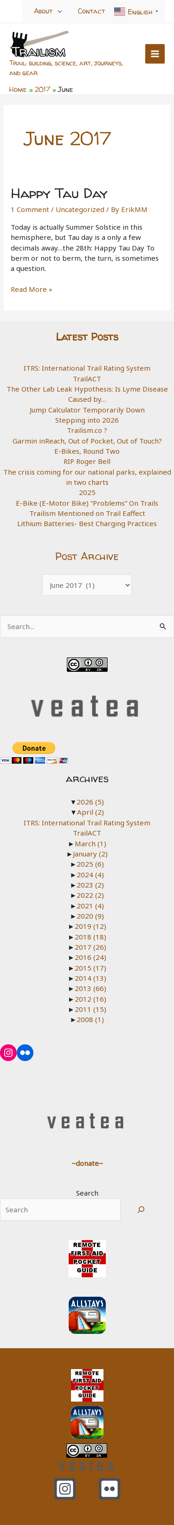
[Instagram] (65, 1488)
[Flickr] (109, 1488)
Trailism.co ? (87, 430)
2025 (87, 492)
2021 (90, 905)
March (90, 843)
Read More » (31, 289)
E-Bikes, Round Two (87, 451)
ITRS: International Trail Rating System (87, 368)
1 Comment (30, 209)
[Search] (141, 1209)
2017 (90, 947)
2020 (90, 915)
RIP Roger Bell (87, 461)
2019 (90, 926)
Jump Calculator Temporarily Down (87, 409)
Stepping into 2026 (87, 420)
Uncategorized (80, 209)
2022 (90, 895)
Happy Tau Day (59, 192)
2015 (90, 967)
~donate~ (87, 1163)
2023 (90, 884)
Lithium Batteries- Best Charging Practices (87, 523)
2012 (90, 999)
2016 (90, 957)
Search (87, 1192)
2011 (90, 1009)
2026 (90, 801)
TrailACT (87, 378)
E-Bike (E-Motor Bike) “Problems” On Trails (87, 503)
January (90, 853)
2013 (90, 988)
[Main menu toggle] (155, 54)
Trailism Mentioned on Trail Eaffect (87, 513)
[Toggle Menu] (60, 10)
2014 (90, 978)
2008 (90, 1019)
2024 (90, 874)
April (90, 812)
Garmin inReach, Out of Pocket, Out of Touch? (87, 440)
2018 (90, 936)
